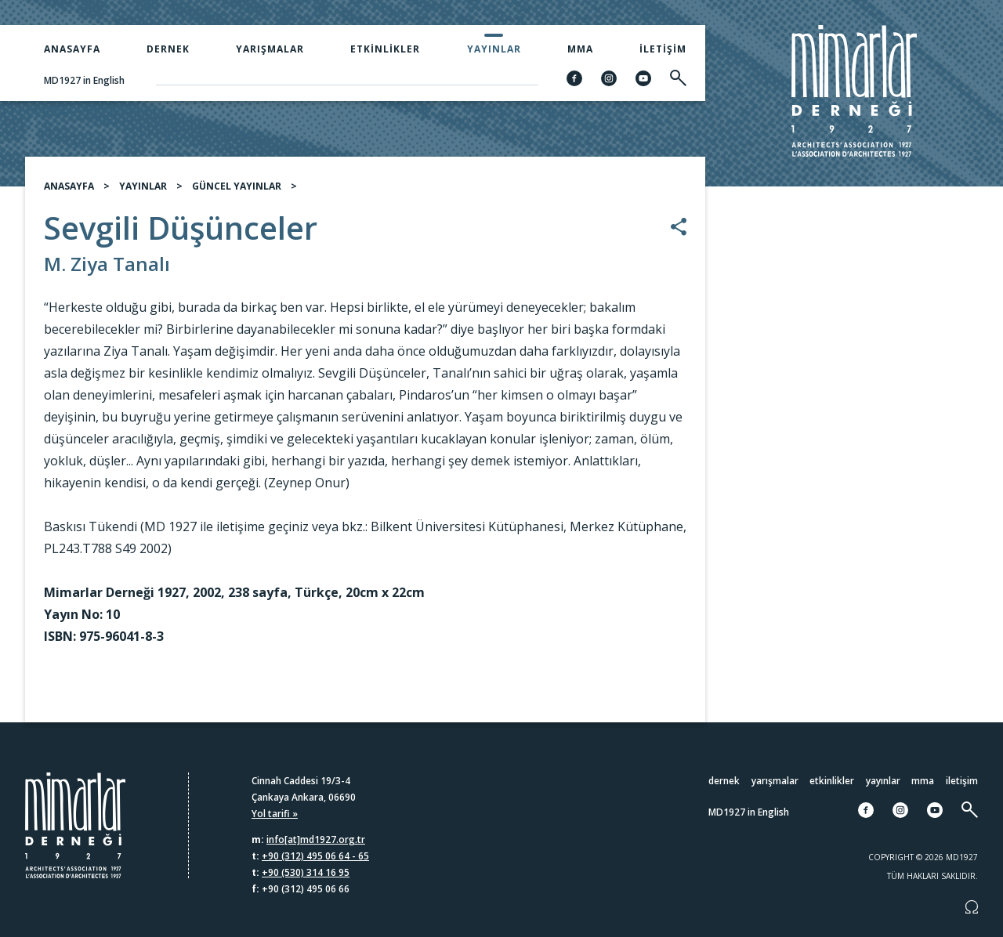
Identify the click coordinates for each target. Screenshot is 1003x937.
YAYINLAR (143, 190)
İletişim (662, 49)
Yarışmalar (270, 49)
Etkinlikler (385, 49)
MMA (580, 49)
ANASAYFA (69, 190)
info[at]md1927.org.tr (315, 839)
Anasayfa (72, 49)
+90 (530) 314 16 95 (305, 872)
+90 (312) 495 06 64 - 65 (315, 856)
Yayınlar (494, 49)
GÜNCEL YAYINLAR (236, 190)
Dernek (168, 49)
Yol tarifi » (275, 813)
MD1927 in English (84, 80)
